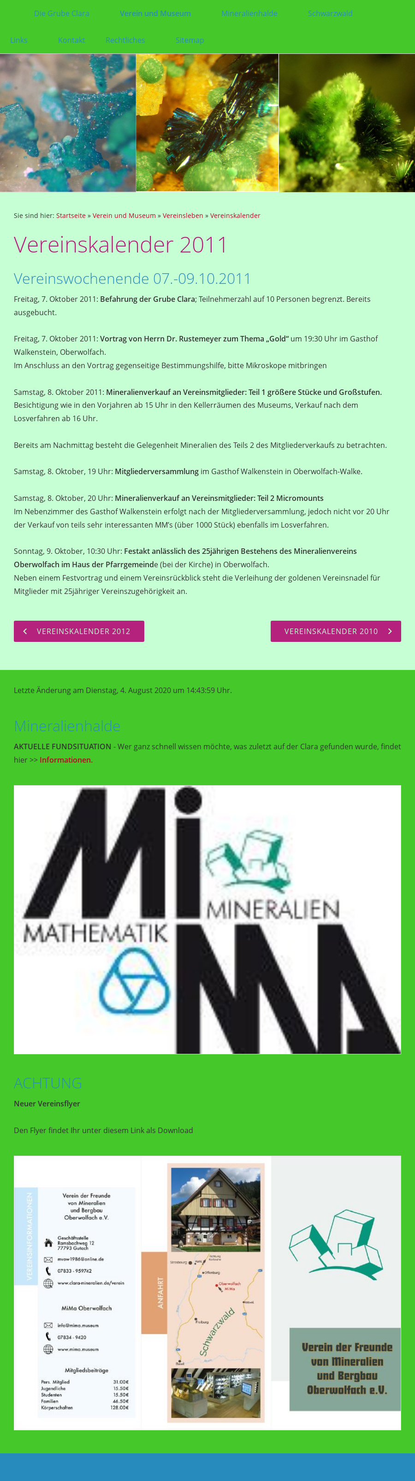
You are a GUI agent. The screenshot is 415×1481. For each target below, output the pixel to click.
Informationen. (66, 760)
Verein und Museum (124, 215)
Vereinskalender (235, 215)
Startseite (71, 215)
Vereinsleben (183, 215)
